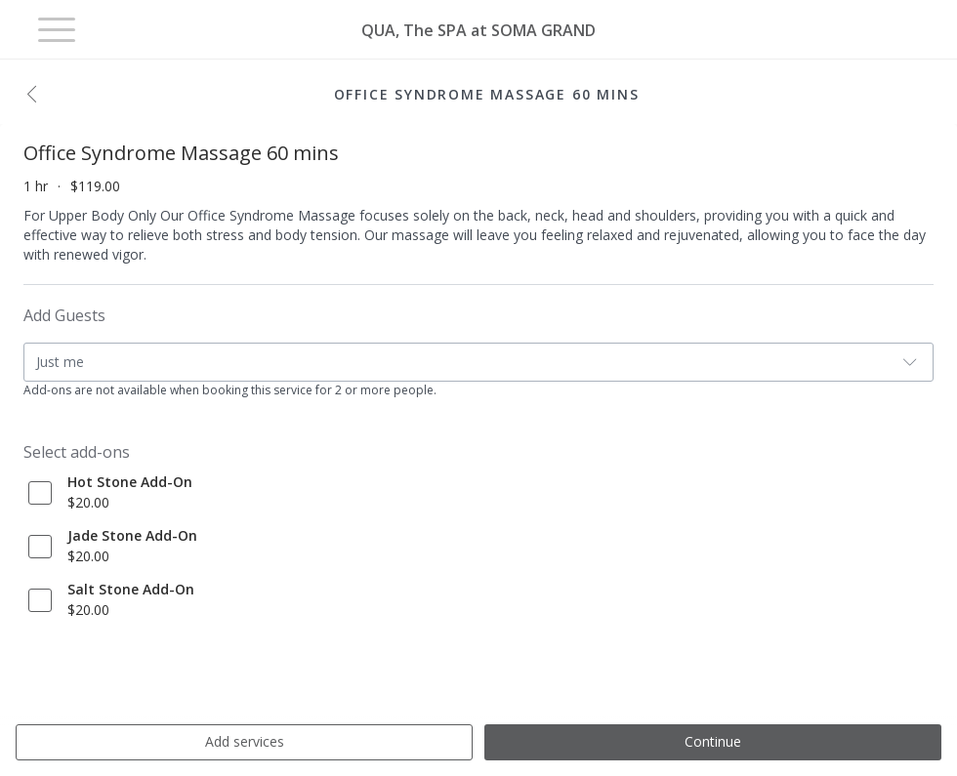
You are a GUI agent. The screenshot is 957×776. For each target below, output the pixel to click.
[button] (37, 95)
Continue (713, 741)
